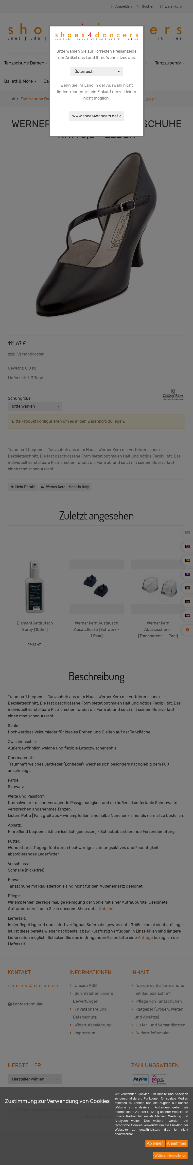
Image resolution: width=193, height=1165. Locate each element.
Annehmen (176, 1143)
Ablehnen (155, 1143)
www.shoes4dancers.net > (96, 116)
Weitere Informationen (170, 1155)
